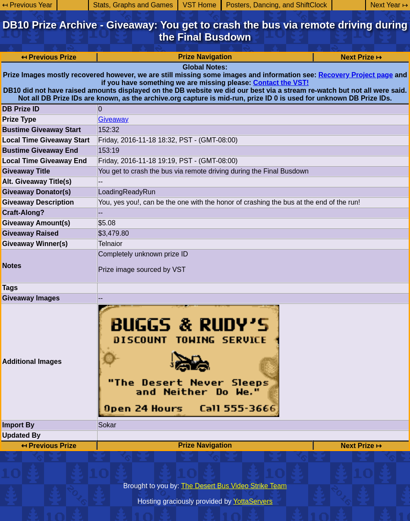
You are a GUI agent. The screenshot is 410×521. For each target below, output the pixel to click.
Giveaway (113, 119)
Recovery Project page (356, 75)
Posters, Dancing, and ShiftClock (276, 5)
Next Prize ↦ (361, 57)
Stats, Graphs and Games (133, 5)
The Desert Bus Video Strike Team (234, 485)
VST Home (199, 5)
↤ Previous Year (27, 5)
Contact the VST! (281, 82)
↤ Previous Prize (48, 57)
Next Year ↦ (389, 5)
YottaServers (253, 501)
